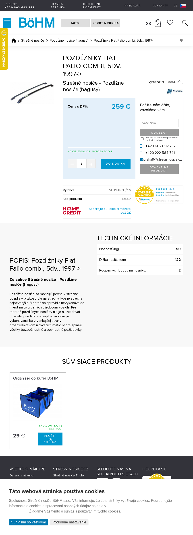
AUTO (75, 23)
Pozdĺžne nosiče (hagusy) (69, 40)
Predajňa (133, 5)
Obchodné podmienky (92, 5)
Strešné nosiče (32, 40)
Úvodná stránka (14, 41)
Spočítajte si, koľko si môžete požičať (110, 210)
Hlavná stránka (58, 5)
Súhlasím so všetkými (28, 522)
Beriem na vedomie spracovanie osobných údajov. (162, 139)
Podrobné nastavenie (69, 522)
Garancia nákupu (21, 475)
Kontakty (160, 5)
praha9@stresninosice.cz (162, 159)
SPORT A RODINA (106, 23)
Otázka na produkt (159, 169)
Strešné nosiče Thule (68, 475)
